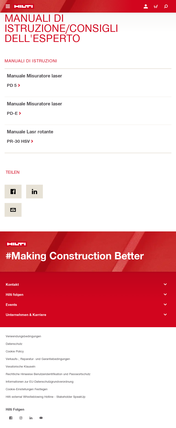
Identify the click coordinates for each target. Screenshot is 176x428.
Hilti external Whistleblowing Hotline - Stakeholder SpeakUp (45, 396)
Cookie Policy (15, 351)
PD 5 (12, 85)
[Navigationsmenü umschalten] (8, 6)
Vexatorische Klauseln (20, 366)
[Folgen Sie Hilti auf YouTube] (41, 418)
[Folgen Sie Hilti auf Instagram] (21, 418)
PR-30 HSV (18, 141)
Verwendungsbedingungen (23, 336)
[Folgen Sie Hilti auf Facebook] (11, 418)
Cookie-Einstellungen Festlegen (26, 389)
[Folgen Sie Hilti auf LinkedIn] (31, 418)
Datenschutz (14, 343)
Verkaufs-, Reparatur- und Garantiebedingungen (38, 358)
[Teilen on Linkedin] (34, 191)
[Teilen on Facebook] (13, 191)
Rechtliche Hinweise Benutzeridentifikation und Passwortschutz (48, 374)
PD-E (12, 113)
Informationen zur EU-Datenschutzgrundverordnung (39, 381)
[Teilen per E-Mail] (13, 210)
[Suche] (166, 6)
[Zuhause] (23, 6)
